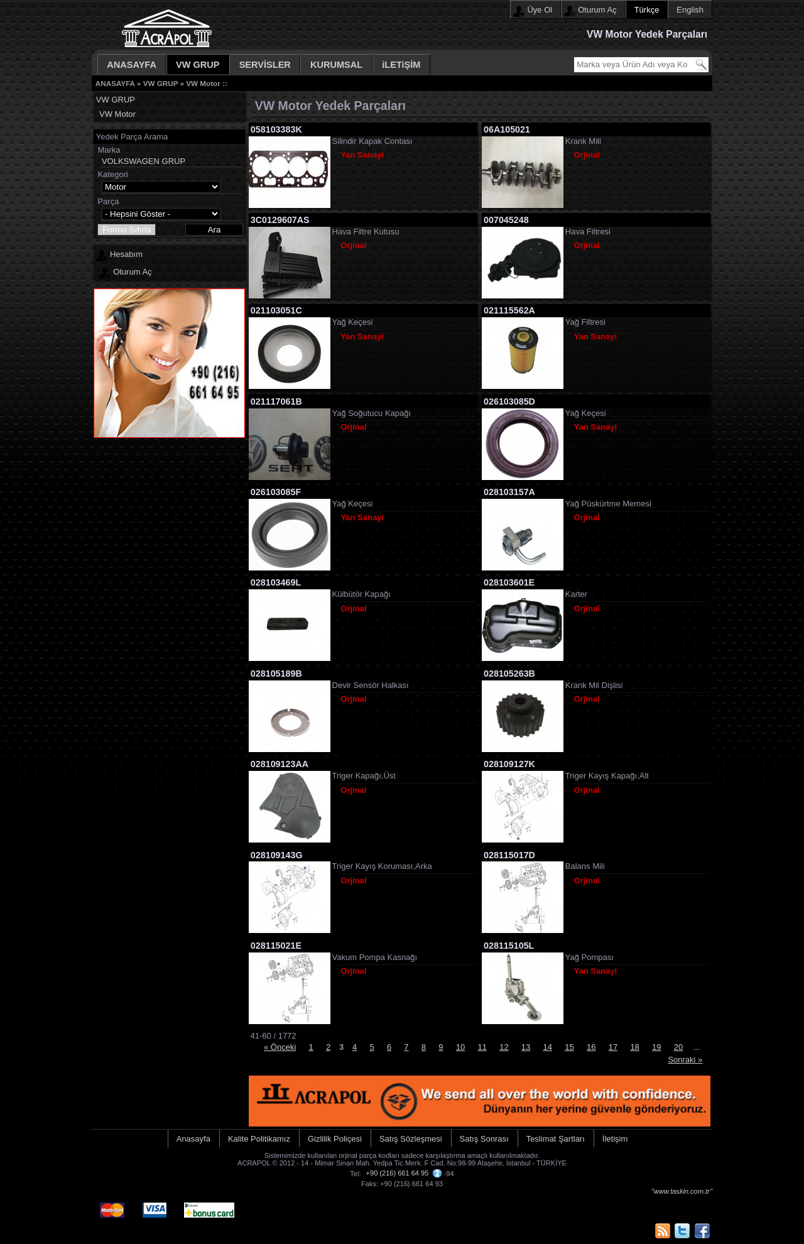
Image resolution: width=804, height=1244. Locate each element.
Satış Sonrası (484, 1138)
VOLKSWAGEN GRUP (143, 161)
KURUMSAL (336, 65)
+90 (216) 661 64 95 (397, 1173)
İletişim (614, 1138)
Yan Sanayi (362, 155)
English (690, 9)
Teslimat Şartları (555, 1138)
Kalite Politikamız (259, 1138)
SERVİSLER (265, 65)
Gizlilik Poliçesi (335, 1138)
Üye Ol (539, 9)
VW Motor (203, 83)
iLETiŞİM (401, 65)
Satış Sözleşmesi (410, 1138)
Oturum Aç (597, 9)
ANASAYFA (131, 65)
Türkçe (647, 9)
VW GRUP (198, 65)
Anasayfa (193, 1138)
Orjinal (587, 155)
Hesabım (126, 254)
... (696, 1047)
